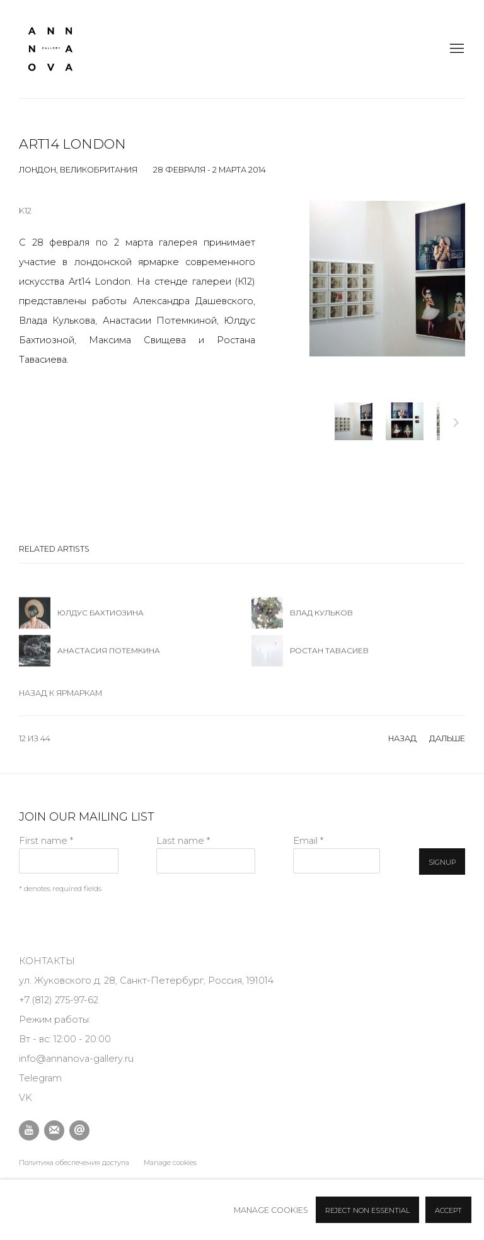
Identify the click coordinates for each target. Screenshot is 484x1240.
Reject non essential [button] (367, 1210)
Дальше (456, 424)
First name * (46, 840)
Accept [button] (448, 1210)
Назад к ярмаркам (60, 693)
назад (402, 738)
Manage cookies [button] (170, 1162)
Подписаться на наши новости (54, 1130)
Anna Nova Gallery (50, 49)
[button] (353, 421)
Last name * (183, 840)
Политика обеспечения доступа (74, 1162)
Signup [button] (442, 862)
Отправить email (79, 1130)
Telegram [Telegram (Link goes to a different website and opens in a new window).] (40, 1078)
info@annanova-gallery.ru (76, 1058)
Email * (308, 840)
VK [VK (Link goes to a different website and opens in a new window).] (25, 1097)
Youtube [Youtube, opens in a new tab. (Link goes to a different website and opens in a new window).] (29, 1130)
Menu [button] (455, 49)
